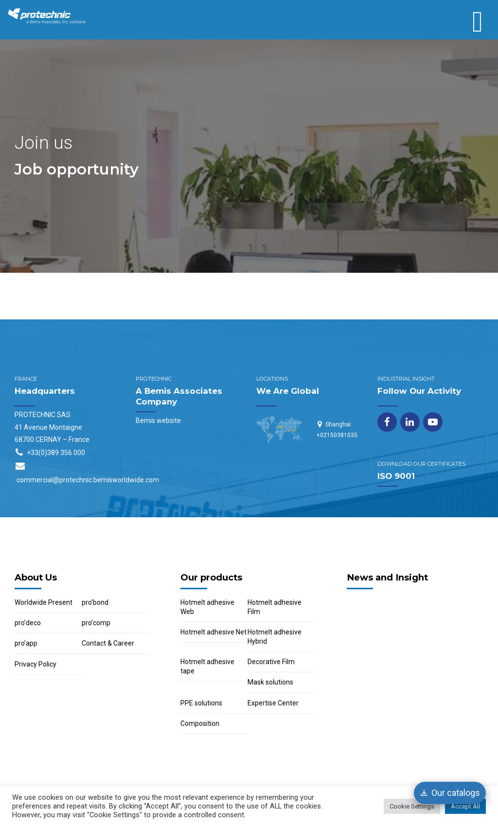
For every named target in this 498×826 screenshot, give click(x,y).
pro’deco (28, 623)
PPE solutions (201, 703)
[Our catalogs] (450, 793)
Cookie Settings (412, 806)
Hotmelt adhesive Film (275, 606)
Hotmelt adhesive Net (213, 632)
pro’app (26, 643)
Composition (199, 723)
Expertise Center (273, 703)
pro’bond (95, 602)
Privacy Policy (35, 664)
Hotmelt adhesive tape (207, 666)
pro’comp (96, 623)
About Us (36, 577)
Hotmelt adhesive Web (207, 606)
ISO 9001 (396, 476)
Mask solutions (270, 682)
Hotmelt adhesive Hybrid (275, 636)
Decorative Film (271, 662)
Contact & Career (108, 643)
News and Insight (387, 577)
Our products (211, 577)
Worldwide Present (43, 602)
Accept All (465, 806)
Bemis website (158, 420)
